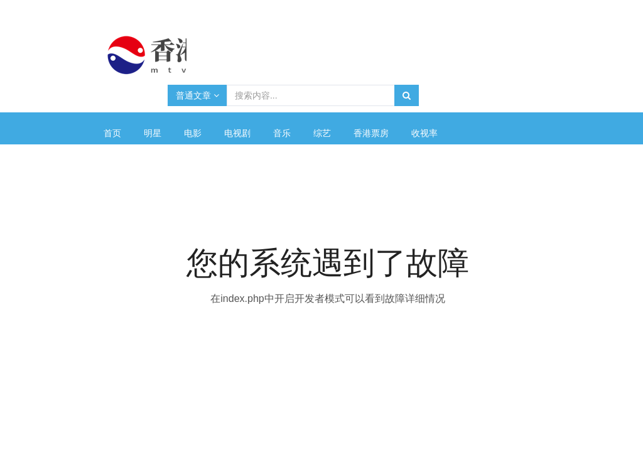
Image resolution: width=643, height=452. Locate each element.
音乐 (282, 133)
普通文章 (197, 95)
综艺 (322, 133)
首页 (112, 133)
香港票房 (371, 133)
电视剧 (237, 133)
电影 (193, 133)
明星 (152, 133)
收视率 (424, 133)
